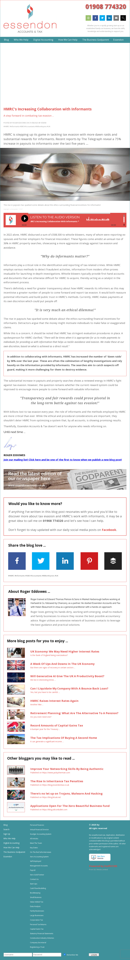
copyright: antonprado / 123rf (13, 209)
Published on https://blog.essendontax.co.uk (49, 785)
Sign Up (6, 834)
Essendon (7, 856)
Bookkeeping (35, 893)
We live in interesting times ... (43, 680)
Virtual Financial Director (39, 829)
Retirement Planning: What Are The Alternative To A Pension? (74, 713)
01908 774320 (105, 6)
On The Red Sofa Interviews (40, 852)
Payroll (32, 870)
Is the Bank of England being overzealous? (49, 655)
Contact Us (34, 879)
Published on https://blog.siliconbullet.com (48, 809)
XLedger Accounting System (40, 834)
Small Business (35, 897)
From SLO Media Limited (98, 869)
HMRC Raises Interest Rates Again (54, 701)
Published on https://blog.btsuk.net (45, 797)
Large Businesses (36, 915)
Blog (5, 825)
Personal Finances (37, 825)
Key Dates (34, 847)
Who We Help (9, 838)
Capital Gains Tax (36, 929)
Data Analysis (35, 906)
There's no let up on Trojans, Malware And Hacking (66, 793)
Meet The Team (36, 843)
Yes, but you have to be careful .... (45, 692)
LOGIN (94, 955)
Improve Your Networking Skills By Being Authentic (66, 769)
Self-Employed (35, 861)
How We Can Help (11, 847)
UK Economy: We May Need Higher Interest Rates (64, 651)
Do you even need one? (40, 717)
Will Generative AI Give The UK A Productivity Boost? (67, 676)
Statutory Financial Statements (41, 933)
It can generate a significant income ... (47, 741)
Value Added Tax (36, 902)
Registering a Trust (37, 947)
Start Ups (33, 884)
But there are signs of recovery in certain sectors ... (52, 667)
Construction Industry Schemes (42, 938)
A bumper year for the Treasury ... (45, 729)
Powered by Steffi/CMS (103, 866)
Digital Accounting (11, 843)
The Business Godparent (14, 852)
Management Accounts (39, 866)
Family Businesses (37, 911)
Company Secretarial (38, 942)
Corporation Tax (36, 920)
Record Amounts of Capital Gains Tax (56, 725)
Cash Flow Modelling (38, 888)
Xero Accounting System (39, 856)
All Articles (34, 838)
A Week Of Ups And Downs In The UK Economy (62, 664)
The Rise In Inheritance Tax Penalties (56, 781)
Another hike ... (36, 704)
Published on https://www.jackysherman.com (50, 772)
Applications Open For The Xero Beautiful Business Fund (70, 806)
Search (6, 829)
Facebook (109, 530)
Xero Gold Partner (37, 875)
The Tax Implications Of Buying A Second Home (63, 738)
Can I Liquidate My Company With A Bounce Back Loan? (69, 688)
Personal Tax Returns (38, 924)
